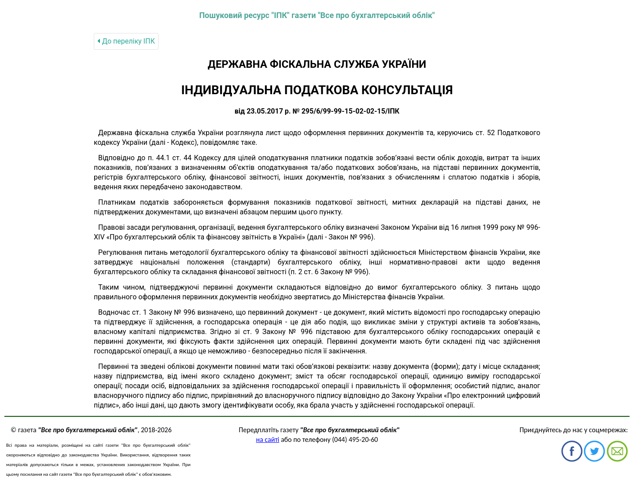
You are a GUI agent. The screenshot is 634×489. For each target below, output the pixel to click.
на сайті (268, 439)
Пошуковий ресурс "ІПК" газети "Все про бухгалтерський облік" (317, 15)
